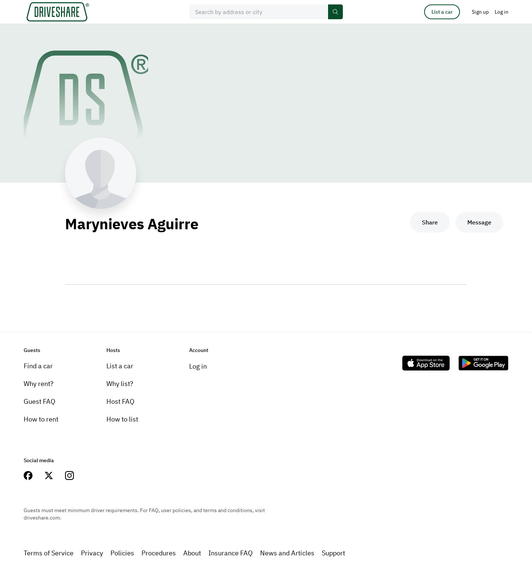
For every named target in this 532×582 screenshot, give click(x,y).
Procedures (158, 553)
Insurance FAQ (230, 553)
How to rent (41, 419)
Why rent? (39, 383)
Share (430, 222)
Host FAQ (120, 401)
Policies (122, 553)
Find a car (38, 366)
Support (333, 553)
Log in (198, 366)
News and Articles (287, 553)
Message (479, 222)
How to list (122, 419)
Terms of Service (49, 553)
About (192, 553)
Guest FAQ (39, 401)
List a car (442, 12)
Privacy (92, 553)
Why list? (119, 383)
